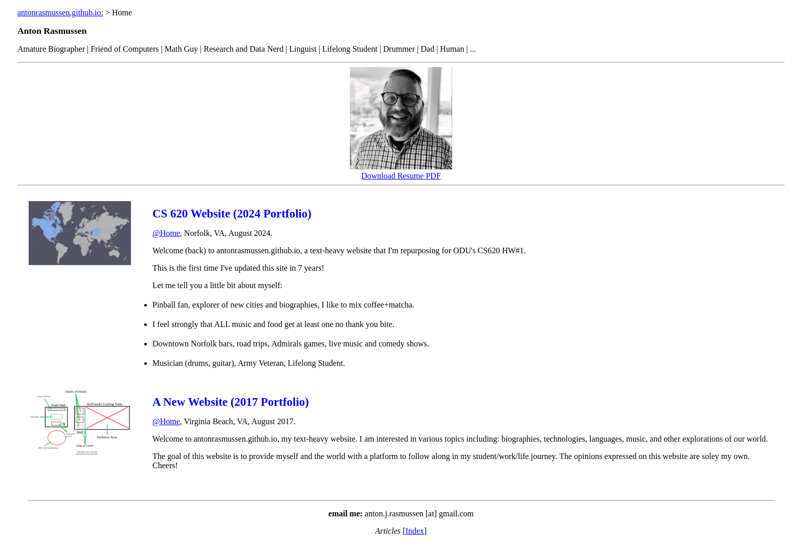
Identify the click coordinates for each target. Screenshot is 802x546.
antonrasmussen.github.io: (60, 12)
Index (415, 531)
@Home (166, 233)
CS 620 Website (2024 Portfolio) (231, 213)
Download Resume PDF (401, 175)
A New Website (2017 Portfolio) (230, 402)
